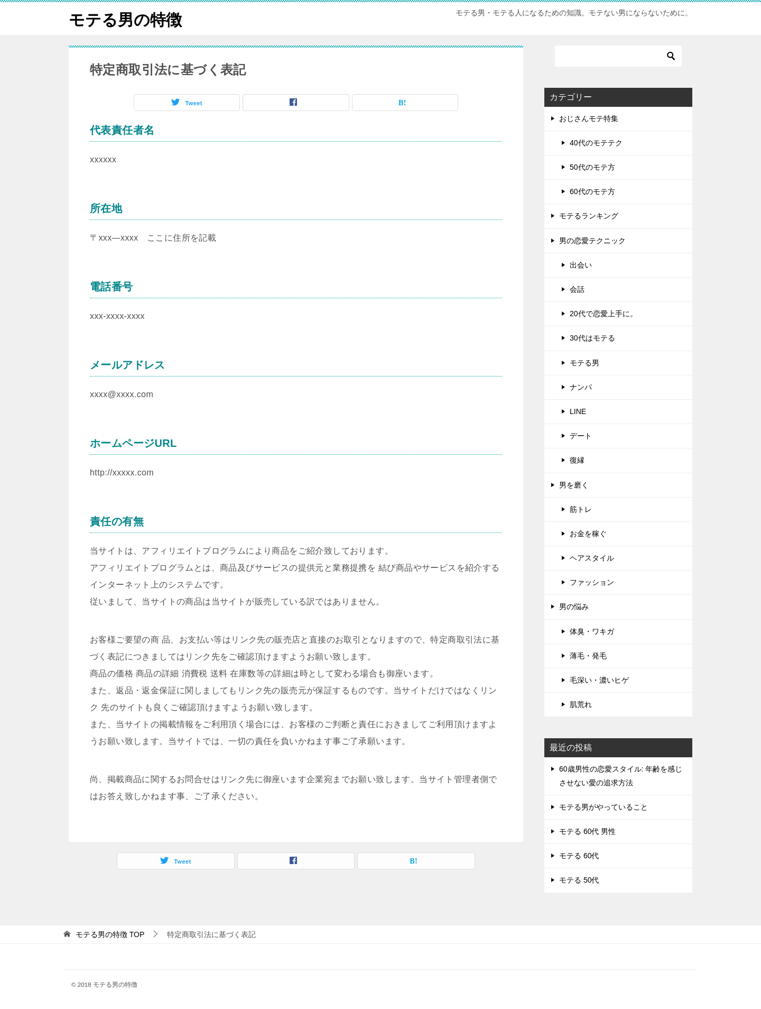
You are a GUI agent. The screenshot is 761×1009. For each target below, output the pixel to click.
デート (581, 435)
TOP (110, 934)
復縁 (577, 460)
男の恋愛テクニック (592, 240)
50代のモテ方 (592, 166)
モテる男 (584, 362)
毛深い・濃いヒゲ (599, 679)
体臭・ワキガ (592, 631)
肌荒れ (581, 704)
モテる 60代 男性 (587, 831)
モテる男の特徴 (125, 18)
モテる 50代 (579, 880)
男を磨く (574, 484)
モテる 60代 (579, 855)
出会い (581, 264)
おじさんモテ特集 (588, 118)
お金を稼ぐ (588, 533)
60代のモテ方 (592, 191)
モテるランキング (588, 216)
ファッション (592, 582)
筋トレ (581, 508)
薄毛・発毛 (588, 655)
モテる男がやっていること (603, 806)
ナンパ (581, 386)
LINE (578, 411)
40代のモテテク (596, 142)
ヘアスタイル (592, 557)
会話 (577, 289)
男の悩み (574, 606)
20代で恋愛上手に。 (603, 313)
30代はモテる (592, 338)
